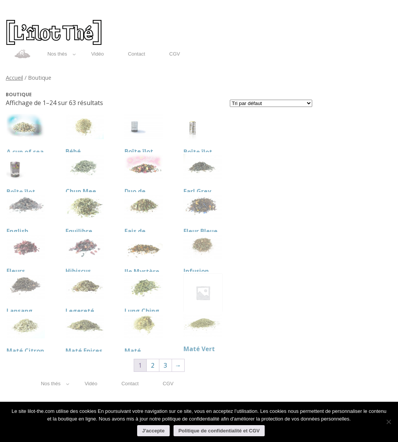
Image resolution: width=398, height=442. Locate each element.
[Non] (388, 422)
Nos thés (61, 54)
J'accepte (153, 431)
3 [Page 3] (165, 365)
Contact (136, 54)
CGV (174, 54)
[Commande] (271, 103)
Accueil (14, 77)
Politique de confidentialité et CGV (219, 431)
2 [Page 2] (152, 365)
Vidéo (97, 54)
